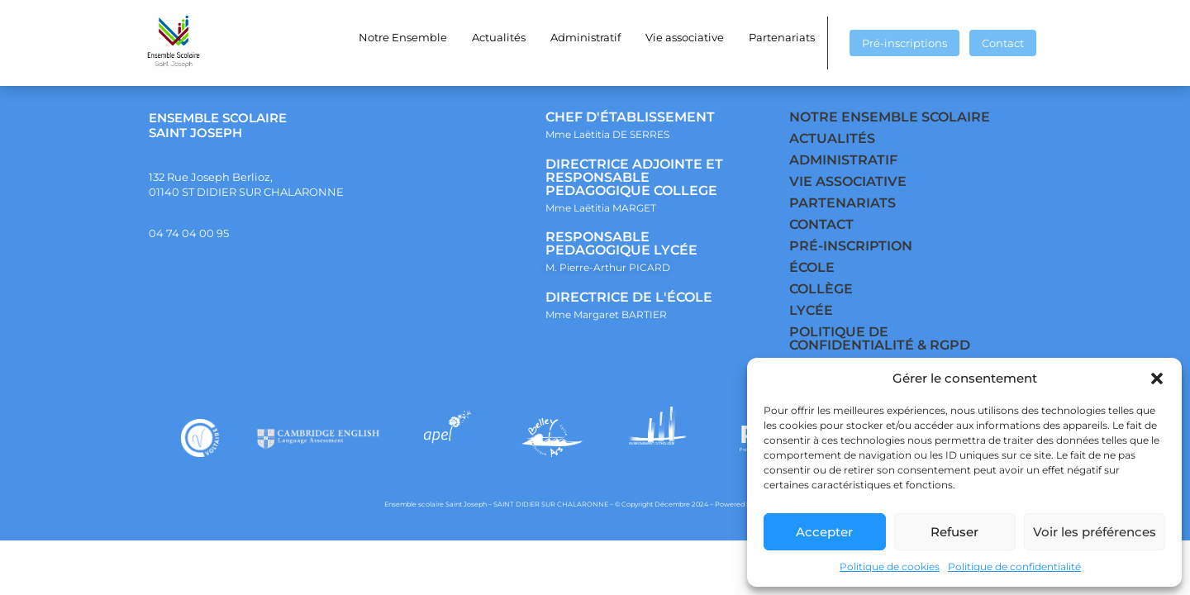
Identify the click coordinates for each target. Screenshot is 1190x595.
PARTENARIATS (842, 203)
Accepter (824, 532)
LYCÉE (811, 310)
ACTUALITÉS (832, 138)
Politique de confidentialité (1014, 566)
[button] (1157, 378)
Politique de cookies (890, 566)
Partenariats (782, 37)
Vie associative (684, 37)
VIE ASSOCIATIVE (848, 181)
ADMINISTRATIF (843, 160)
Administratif (585, 37)
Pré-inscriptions (904, 43)
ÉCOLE (812, 267)
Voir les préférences (1094, 532)
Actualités (499, 37)
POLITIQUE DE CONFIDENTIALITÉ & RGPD (879, 338)
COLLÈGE (821, 289)
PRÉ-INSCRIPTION (850, 246)
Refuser (954, 532)
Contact (1003, 43)
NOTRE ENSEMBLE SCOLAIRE (889, 117)
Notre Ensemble (403, 37)
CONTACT (821, 224)
